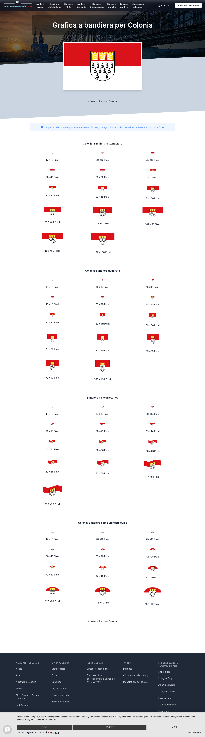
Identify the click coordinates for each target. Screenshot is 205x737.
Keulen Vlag (164, 711)
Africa (19, 668)
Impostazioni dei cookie (135, 681)
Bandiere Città (68, 5)
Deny (44, 727)
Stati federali (58, 668)
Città (54, 675)
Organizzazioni (59, 688)
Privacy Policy (197, 732)
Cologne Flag (165, 678)
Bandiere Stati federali (54, 5)
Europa (19, 688)
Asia (18, 675)
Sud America (22, 705)
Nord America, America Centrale (28, 697)
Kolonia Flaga (165, 698)
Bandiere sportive (123, 5)
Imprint (190, 732)
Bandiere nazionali (40, 5)
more (175, 727)
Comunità (57, 681)
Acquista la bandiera (188, 5)
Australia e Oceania (26, 681)
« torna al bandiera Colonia (102, 101)
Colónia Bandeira (167, 704)
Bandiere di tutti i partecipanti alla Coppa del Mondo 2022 (101, 679)
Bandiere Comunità (81, 5)
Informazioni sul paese (138, 5)
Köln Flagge (164, 671)
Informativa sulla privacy (135, 675)
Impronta (127, 668)
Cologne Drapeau (167, 691)
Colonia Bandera (166, 684)
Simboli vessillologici (97, 668)
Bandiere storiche (111, 5)
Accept (110, 727)
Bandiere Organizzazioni (96, 5)
